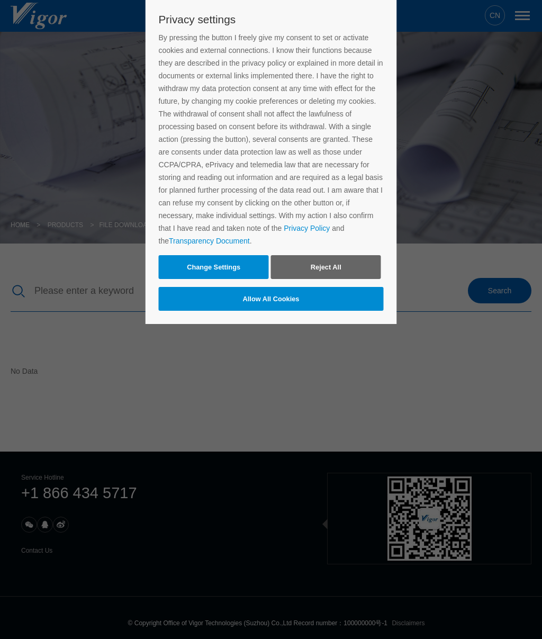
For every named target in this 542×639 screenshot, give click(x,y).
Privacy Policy (307, 228)
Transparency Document (209, 241)
